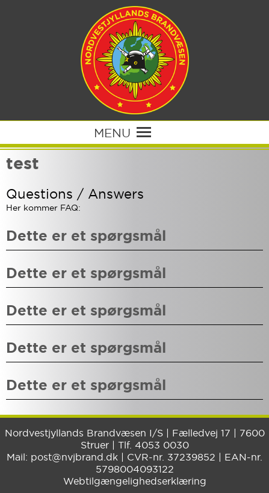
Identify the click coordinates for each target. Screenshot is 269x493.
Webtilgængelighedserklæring (134, 481)
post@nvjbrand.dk (74, 457)
